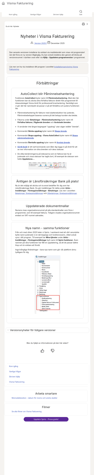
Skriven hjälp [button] (58, 14)
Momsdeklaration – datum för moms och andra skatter (34, 398)
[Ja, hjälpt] (42, 351)
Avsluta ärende (63, 142)
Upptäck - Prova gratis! (46, 419)
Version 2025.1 (40, 43)
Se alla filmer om (26, 411)
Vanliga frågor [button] (35, 14)
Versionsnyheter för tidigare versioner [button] (33, 330)
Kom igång (13, 366)
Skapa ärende (61, 131)
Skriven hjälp (14, 377)
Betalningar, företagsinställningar (29, 193)
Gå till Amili (22, 147)
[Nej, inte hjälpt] (53, 351)
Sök (80, 14)
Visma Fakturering (16, 382)
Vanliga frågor (15, 371)
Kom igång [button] (13, 14)
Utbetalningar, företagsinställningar (62, 193)
